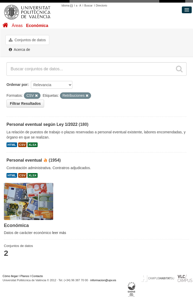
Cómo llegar (10, 276)
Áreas (17, 25)
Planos (24, 276)
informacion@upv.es (103, 280)
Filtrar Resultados (25, 103)
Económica (37, 25)
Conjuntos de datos (27, 40)
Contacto (37, 276)
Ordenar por (16, 84)
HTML (12, 145)
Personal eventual (24, 160)
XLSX (33, 145)
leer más (59, 233)
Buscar (88, 5)
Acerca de (19, 49)
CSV (22, 145)
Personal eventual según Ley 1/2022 (42, 124)
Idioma (67, 5)
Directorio (101, 5)
